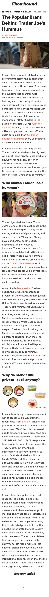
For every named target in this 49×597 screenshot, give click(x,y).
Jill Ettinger (11, 35)
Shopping (6, 12)
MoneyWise (24, 288)
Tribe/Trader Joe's (39, 407)
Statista (26, 421)
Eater (34, 355)
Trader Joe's (40, 12)
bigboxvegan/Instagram (37, 215)
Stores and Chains (22, 12)
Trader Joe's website (22, 263)
